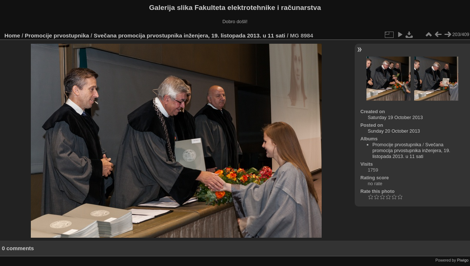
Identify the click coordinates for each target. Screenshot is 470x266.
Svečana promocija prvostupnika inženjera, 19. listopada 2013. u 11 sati (189, 35)
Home (12, 35)
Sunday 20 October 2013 (394, 131)
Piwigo (463, 260)
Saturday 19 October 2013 (395, 117)
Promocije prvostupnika (57, 35)
